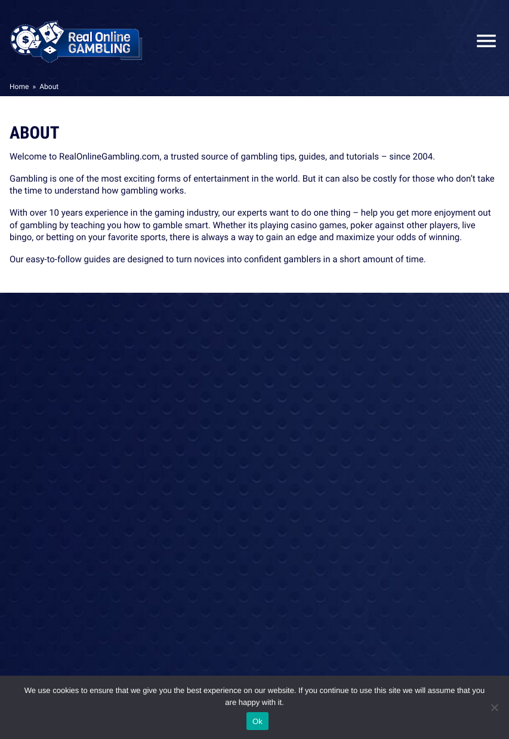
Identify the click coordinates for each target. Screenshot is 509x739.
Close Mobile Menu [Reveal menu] (481, 41)
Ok (257, 721)
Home (19, 86)
